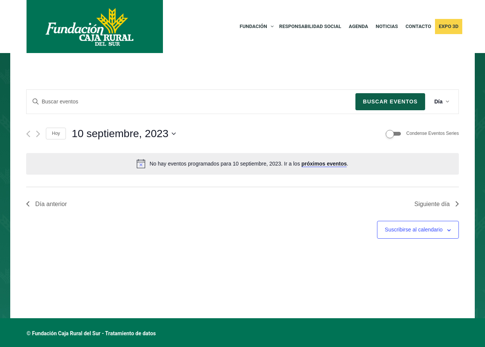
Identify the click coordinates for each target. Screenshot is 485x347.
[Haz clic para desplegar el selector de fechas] (123, 133)
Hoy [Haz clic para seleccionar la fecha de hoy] (56, 133)
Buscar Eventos (390, 101)
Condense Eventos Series (432, 133)
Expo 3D (448, 26)
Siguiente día (437, 204)
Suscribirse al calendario (414, 230)
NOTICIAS (387, 26)
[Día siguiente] (38, 134)
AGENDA (358, 26)
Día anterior (46, 204)
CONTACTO (418, 26)
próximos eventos (324, 164)
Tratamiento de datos (130, 333)
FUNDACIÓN (253, 26)
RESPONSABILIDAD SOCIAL (310, 26)
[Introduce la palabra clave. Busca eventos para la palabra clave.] (191, 102)
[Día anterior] (28, 134)
